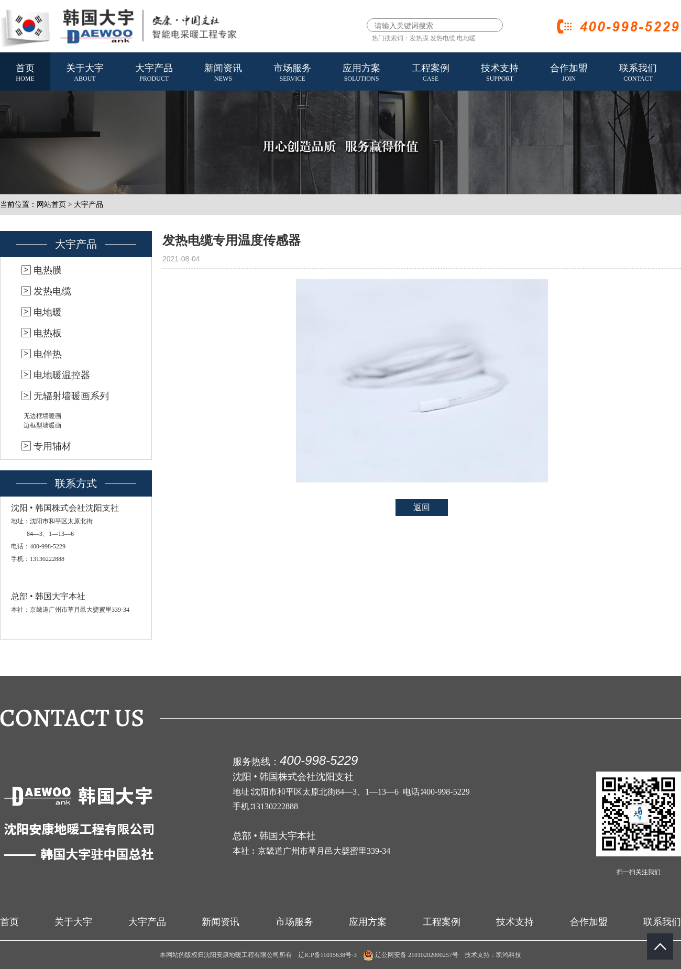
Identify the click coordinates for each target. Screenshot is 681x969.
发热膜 (419, 38)
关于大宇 (85, 73)
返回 (421, 507)
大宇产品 (154, 73)
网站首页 (51, 204)
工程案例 (430, 73)
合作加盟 (569, 73)
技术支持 (500, 73)
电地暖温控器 (62, 375)
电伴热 (48, 354)
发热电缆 (442, 38)
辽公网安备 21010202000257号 (410, 955)
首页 (25, 73)
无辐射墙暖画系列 (71, 396)
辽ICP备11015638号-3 (327, 955)
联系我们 (638, 73)
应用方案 (361, 73)
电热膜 (48, 270)
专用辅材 (52, 446)
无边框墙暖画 (42, 416)
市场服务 (292, 73)
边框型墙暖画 (42, 425)
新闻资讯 (223, 73)
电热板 (48, 333)
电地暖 (466, 38)
